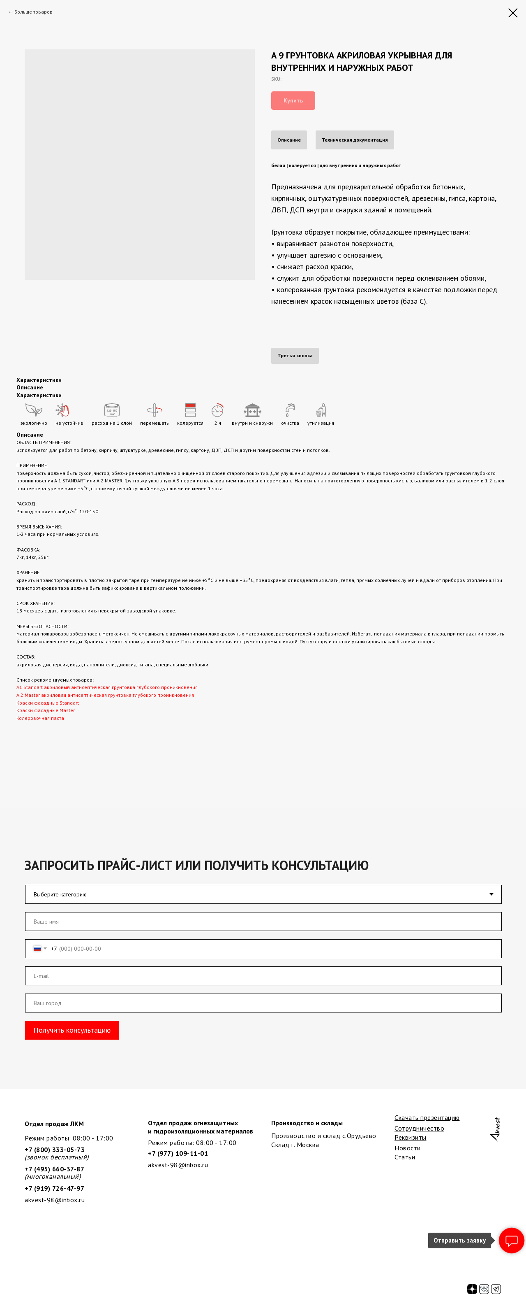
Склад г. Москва (295, 1144)
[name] (263, 921)
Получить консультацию (72, 1030)
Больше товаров (33, 12)
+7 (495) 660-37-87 (54, 1169)
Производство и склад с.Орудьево (323, 1135)
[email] (263, 975)
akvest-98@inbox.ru (178, 1165)
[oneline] (263, 1003)
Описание (289, 140)
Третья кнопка (295, 355)
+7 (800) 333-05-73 (55, 1149)
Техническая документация (355, 140)
